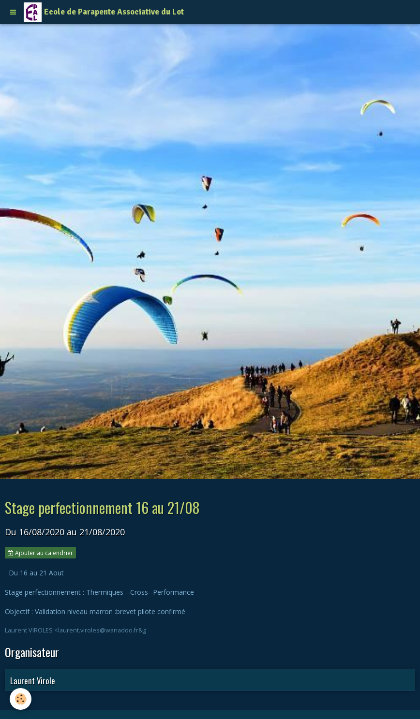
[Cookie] (20, 699)
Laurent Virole (32, 681)
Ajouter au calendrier (40, 553)
